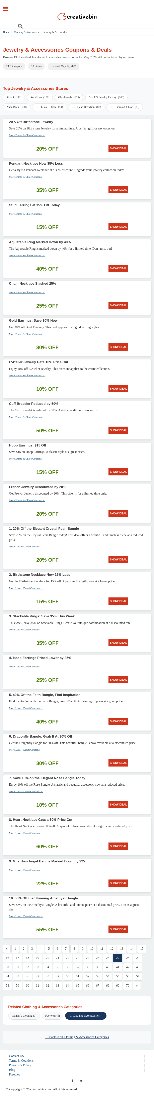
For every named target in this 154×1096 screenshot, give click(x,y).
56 (127, 976)
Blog (12, 1069)
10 (91, 948)
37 (77, 967)
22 (67, 958)
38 (87, 967)
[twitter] (81, 1081)
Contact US (16, 1056)
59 (17, 985)
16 (7, 958)
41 (117, 967)
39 (97, 967)
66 (87, 985)
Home (6, 32)
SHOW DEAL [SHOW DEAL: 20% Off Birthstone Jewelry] (118, 148)
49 (57, 976)
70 (127, 985)
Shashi (13, 97)
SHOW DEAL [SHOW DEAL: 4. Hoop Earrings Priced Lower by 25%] (118, 679)
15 (141, 948)
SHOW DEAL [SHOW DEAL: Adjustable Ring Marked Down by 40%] (118, 268)
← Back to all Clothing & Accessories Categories (77, 1037)
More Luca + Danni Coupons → (26, 546)
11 (101, 948)
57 (137, 976)
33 (37, 967)
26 (107, 958)
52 (87, 976)
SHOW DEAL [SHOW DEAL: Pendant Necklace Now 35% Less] (118, 189)
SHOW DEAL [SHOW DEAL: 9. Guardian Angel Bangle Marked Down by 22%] (118, 883)
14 (131, 948)
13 (121, 948)
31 (17, 967)
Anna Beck (16, 107)
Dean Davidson (86, 107)
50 (67, 976)
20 (47, 958)
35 (57, 967)
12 (111, 948)
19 (37, 958)
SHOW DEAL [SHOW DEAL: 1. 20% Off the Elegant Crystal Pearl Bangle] (118, 559)
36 (67, 967)
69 (117, 985)
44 (7, 976)
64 (67, 985)
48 (47, 976)
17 (17, 958)
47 (37, 976)
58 (7, 985)
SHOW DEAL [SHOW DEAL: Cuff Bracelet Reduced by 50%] (118, 430)
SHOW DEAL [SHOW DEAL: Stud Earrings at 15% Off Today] (118, 226)
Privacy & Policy (20, 1065)
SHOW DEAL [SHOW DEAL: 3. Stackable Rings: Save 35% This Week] (118, 642)
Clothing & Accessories (26, 32)
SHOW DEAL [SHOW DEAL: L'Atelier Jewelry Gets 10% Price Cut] (118, 388)
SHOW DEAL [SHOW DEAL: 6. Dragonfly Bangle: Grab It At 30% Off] (118, 763)
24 (87, 958)
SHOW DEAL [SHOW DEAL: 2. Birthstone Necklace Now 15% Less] (118, 601)
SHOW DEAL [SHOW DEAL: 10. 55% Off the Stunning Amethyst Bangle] (118, 929)
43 (137, 967)
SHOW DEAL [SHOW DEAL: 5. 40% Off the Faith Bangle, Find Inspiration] (118, 721)
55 (117, 976)
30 (7, 967)
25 (97, 958)
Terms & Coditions (21, 1060)
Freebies (14, 1074)
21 (57, 958)
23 (77, 958)
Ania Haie (39, 97)
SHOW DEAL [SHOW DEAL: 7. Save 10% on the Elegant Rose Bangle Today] (118, 804)
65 (77, 985)
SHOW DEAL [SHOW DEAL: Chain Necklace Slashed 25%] (118, 305)
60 (27, 985)
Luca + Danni (49, 107)
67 (97, 985)
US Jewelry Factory (106, 97)
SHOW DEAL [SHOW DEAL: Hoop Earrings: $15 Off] (118, 471)
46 (27, 976)
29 (137, 958)
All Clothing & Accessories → (86, 1015)
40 (107, 967)
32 (27, 967)
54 (107, 976)
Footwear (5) (52, 1015)
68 (107, 985)
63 (57, 985)
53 (97, 976)
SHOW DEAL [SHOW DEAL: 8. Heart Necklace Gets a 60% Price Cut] (118, 846)
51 (77, 976)
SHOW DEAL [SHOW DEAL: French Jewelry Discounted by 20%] (118, 513)
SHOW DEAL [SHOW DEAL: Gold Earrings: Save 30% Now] (118, 347)
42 (127, 967)
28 (127, 958)
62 (47, 985)
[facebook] (73, 1081)
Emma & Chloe (124, 107)
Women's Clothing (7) (24, 1015)
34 (47, 967)
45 (17, 976)
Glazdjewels (69, 97)
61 (37, 985)
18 (27, 958)
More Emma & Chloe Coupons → (27, 135)
